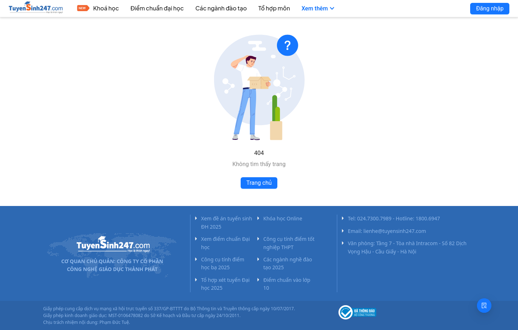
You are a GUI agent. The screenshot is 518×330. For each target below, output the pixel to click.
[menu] (252, 8)
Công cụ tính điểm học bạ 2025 (222, 263)
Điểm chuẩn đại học (157, 8)
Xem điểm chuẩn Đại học (225, 242)
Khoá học (106, 8)
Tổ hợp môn (274, 8)
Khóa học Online (282, 218)
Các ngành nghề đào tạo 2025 (287, 263)
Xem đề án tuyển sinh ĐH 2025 (226, 222)
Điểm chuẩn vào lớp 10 (286, 283)
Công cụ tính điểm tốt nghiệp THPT (288, 242)
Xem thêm (318, 9)
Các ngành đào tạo (221, 8)
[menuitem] (98, 9)
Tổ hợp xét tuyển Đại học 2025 (225, 283)
